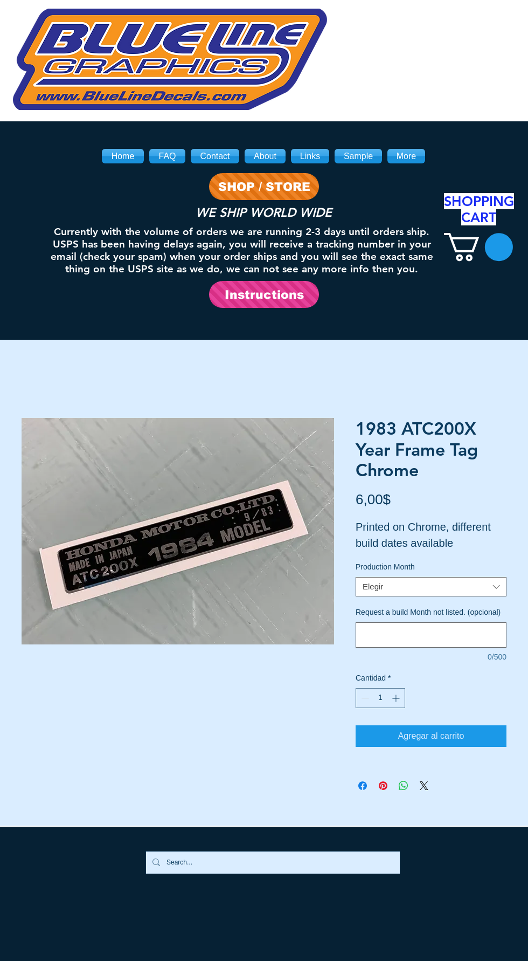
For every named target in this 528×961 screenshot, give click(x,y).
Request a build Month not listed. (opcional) (428, 612)
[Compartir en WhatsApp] (403, 785)
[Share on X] (424, 785)
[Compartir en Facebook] (362, 785)
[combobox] (431, 586)
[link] (478, 247)
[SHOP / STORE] (264, 186)
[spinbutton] (380, 698)
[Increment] (397, 698)
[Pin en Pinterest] (383, 785)
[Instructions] (264, 294)
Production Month (385, 566)
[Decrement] (364, 698)
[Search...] (271, 863)
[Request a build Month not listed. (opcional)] (431, 635)
